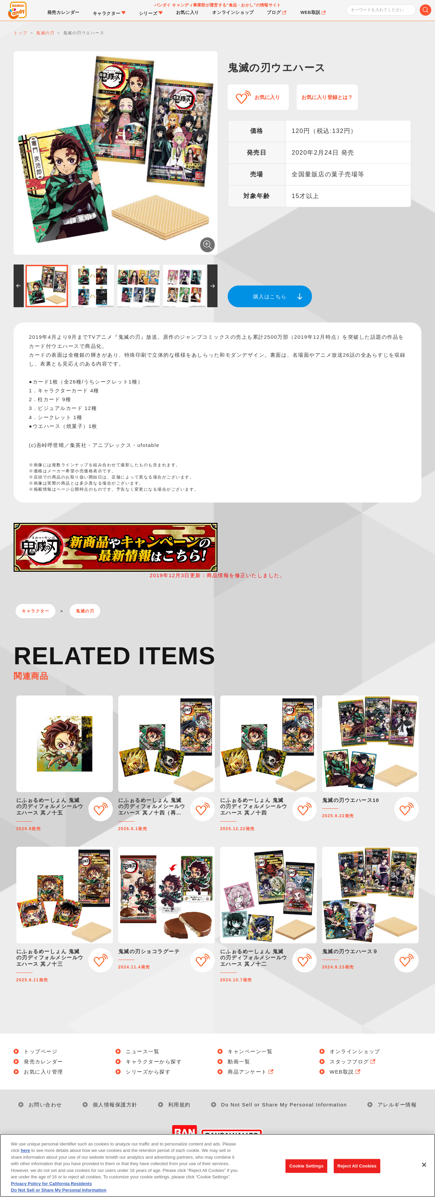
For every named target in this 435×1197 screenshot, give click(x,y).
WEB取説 (346, 1071)
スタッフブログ (353, 1061)
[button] (19, 285)
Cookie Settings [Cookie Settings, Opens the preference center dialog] (307, 1175)
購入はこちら (270, 296)
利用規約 (179, 1104)
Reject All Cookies (357, 1175)
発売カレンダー (43, 1061)
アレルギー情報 (397, 1104)
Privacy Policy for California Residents (51, 1193)
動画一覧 (239, 1061)
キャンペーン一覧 (250, 1051)
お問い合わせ (45, 1104)
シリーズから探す (148, 1071)
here (25, 1160)
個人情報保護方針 (115, 1104)
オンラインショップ (355, 1051)
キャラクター (35, 611)
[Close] (424, 1174)
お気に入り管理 (43, 1071)
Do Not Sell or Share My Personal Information (284, 1104)
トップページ (40, 1051)
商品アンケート (251, 1071)
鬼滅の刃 (85, 611)
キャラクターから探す (154, 1061)
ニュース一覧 (142, 1051)
